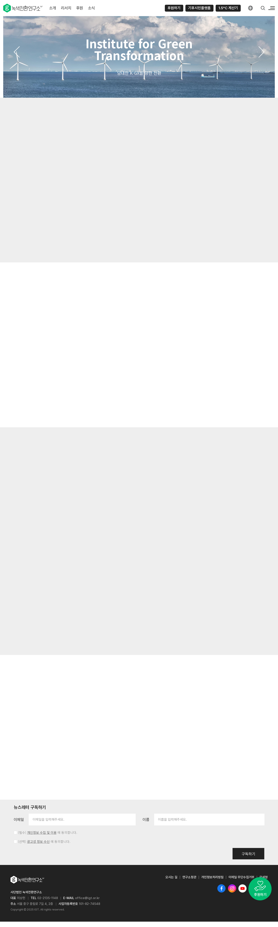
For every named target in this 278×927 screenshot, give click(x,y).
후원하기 (174, 8)
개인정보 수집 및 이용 (42, 838)
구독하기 (248, 859)
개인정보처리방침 (212, 882)
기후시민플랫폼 (199, 8)
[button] (17, 52)
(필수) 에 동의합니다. (47, 838)
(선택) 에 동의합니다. (44, 847)
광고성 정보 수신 (38, 847)
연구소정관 (189, 882)
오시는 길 (171, 882)
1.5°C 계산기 (228, 8)
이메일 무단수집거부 (241, 882)
